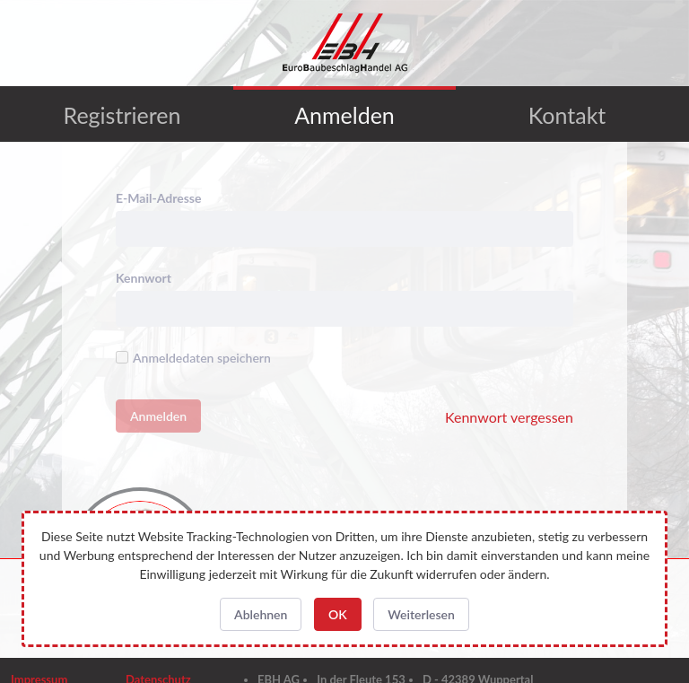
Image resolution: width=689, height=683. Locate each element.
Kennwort (143, 277)
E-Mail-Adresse (158, 198)
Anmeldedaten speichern (193, 357)
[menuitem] (122, 114)
